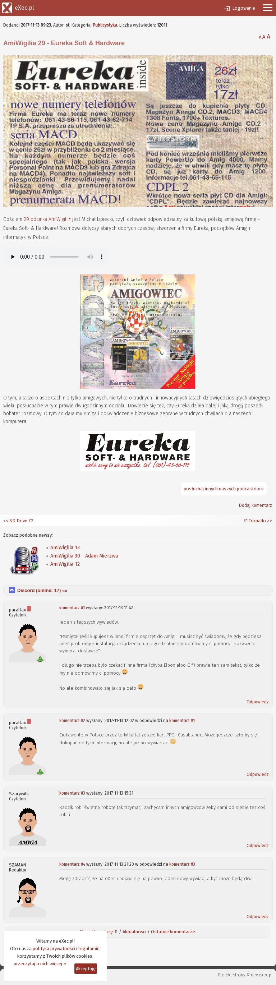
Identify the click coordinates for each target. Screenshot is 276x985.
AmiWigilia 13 (65, 548)
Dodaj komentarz (255, 505)
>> (269, 520)
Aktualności (134, 931)
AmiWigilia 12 (65, 564)
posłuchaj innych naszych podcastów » (224, 488)
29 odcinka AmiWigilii (46, 219)
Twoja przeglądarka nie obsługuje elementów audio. (57, 257)
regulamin (89, 948)
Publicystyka (105, 25)
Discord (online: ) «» (42, 590)
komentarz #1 (72, 607)
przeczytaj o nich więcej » (40, 963)
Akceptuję (86, 968)
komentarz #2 (72, 720)
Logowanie (243, 8)
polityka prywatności (54, 948)
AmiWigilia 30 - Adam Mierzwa (84, 556)
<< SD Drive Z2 (18, 520)
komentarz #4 (72, 864)
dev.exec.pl (261, 974)
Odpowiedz (258, 701)
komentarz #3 (72, 793)
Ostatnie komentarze (173, 931)
